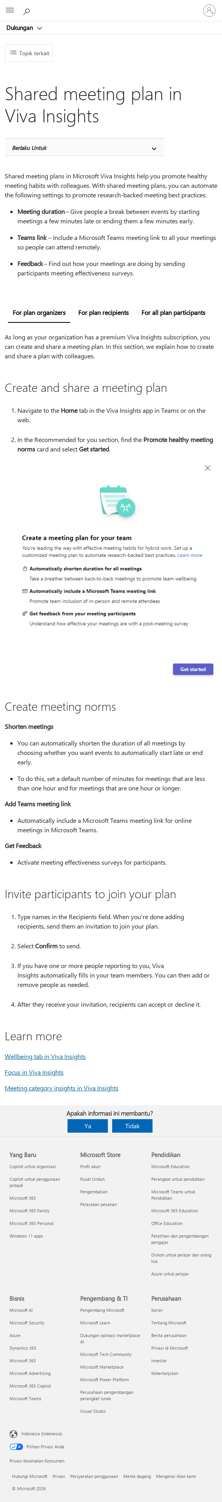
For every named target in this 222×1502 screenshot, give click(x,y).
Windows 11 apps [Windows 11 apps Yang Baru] (26, 1236)
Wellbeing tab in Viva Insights (45, 1056)
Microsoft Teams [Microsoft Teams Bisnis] (25, 1398)
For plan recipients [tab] (103, 312)
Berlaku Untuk (29, 148)
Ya (88, 1126)
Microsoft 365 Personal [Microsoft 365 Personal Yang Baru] (31, 1223)
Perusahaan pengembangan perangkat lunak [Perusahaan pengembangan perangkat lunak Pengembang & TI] (107, 1395)
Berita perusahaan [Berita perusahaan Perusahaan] (168, 1335)
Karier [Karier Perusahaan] (157, 1310)
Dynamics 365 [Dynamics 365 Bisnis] (22, 1348)
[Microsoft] (111, 6)
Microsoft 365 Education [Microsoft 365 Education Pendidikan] (174, 1211)
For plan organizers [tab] (39, 312)
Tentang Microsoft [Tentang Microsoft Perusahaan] (168, 1323)
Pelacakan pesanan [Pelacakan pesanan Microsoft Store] (98, 1204)
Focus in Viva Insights (34, 1072)
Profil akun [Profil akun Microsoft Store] (90, 1166)
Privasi (59, 1476)
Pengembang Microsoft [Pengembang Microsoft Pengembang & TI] (102, 1310)
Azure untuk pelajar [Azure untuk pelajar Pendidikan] (170, 1274)
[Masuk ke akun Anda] (209, 10)
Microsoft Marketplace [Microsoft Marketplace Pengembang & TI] (102, 1367)
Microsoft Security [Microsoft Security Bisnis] (26, 1323)
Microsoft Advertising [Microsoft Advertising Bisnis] (30, 1373)
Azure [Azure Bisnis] (15, 1335)
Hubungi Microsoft (29, 1476)
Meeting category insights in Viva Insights (62, 1088)
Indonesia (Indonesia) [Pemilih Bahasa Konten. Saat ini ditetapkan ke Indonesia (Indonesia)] (41, 1433)
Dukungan (20, 28)
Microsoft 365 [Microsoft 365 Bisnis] (22, 1360)
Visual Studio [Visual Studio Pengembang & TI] (92, 1411)
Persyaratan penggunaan (94, 1476)
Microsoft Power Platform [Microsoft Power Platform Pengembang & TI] (104, 1379)
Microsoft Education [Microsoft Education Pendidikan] (170, 1166)
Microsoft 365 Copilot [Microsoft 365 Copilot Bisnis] (30, 1386)
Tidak (132, 1126)
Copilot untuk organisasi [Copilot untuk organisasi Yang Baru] (32, 1166)
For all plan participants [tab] (173, 312)
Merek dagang (137, 1476)
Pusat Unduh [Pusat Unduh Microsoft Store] (92, 1179)
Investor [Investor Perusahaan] (159, 1360)
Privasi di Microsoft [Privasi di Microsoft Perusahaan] (169, 1348)
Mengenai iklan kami (176, 1476)
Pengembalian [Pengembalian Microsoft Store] (93, 1192)
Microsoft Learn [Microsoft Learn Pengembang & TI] (95, 1323)
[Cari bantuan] (27, 10)
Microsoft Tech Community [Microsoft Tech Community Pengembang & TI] (106, 1354)
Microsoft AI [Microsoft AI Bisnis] (21, 1310)
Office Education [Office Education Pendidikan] (166, 1223)
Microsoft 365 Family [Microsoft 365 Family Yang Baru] (29, 1211)
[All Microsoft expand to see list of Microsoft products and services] (9, 10)
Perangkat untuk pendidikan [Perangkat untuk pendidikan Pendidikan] (178, 1179)
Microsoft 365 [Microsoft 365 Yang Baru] (22, 1198)
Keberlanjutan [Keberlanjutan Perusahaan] (164, 1373)
